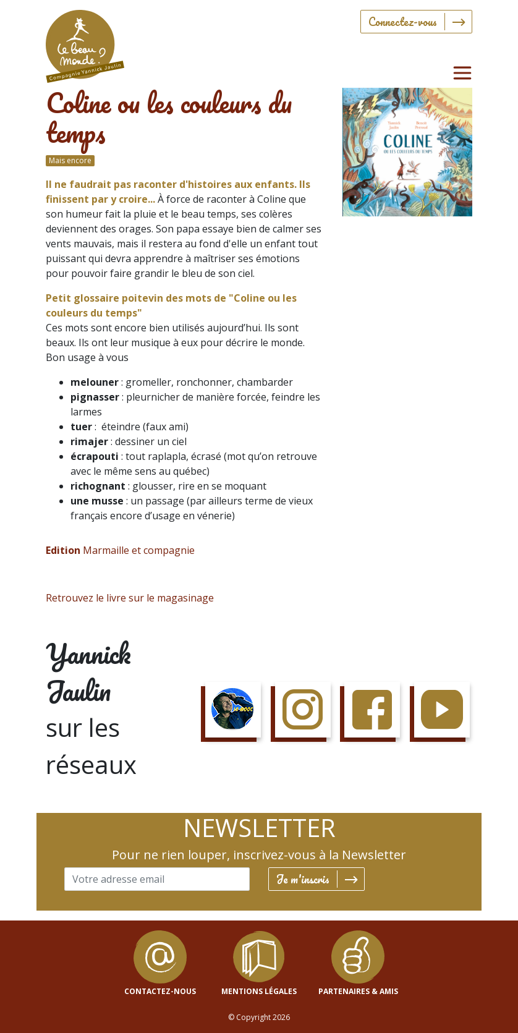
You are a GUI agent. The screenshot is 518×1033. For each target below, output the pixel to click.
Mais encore (70, 160)
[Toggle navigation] (462, 73)
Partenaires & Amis (358, 991)
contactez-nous (160, 991)
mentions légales (259, 991)
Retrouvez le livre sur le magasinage (130, 598)
